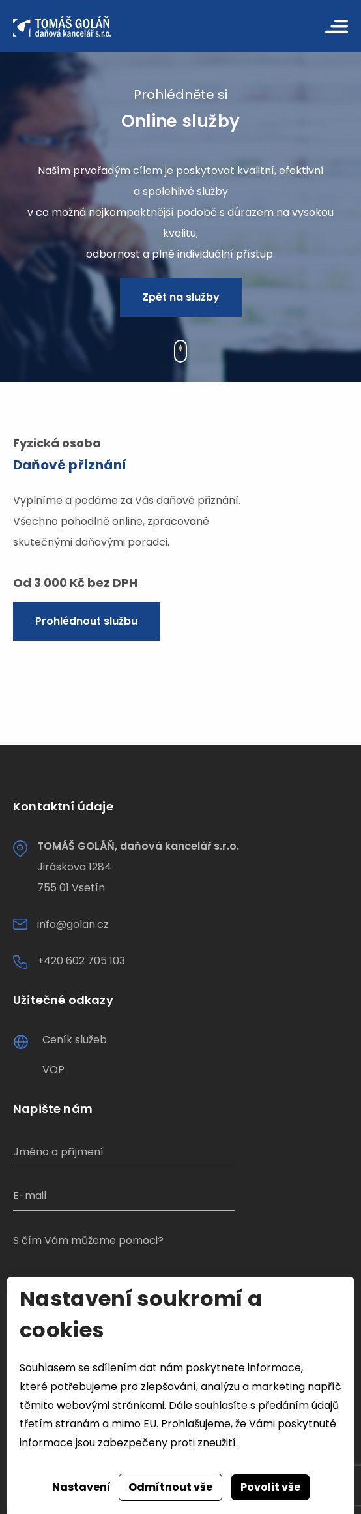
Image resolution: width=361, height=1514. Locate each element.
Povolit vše (270, 1486)
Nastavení (81, 1486)
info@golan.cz (73, 924)
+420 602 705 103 (81, 960)
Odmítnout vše (170, 1486)
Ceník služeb (74, 1039)
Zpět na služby (181, 296)
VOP (53, 1069)
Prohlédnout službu (86, 621)
